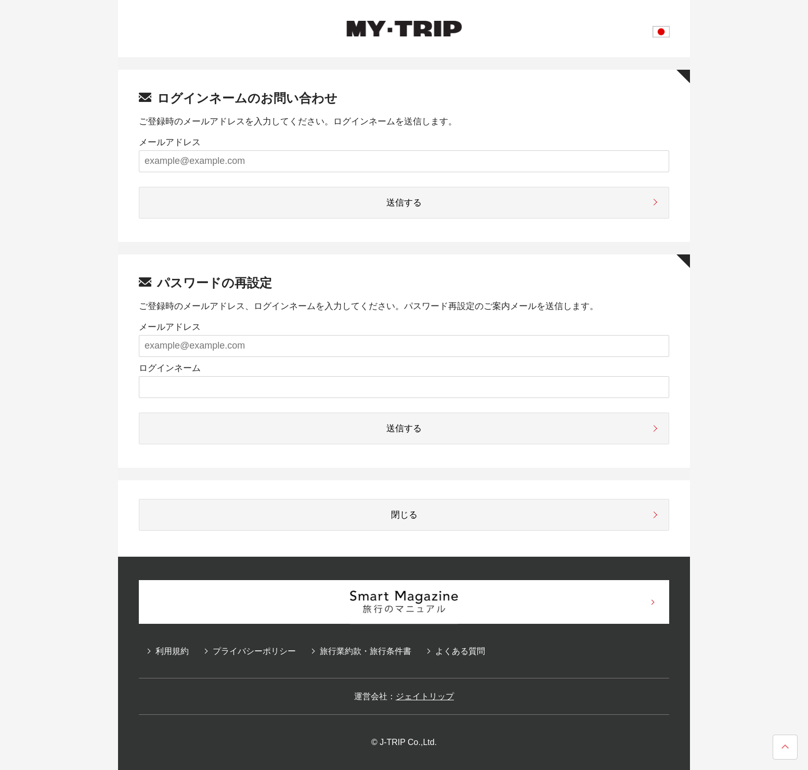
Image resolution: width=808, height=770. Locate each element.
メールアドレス (170, 142)
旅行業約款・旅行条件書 (365, 651)
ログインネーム (170, 368)
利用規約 (172, 651)
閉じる (404, 515)
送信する (404, 203)
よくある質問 (460, 651)
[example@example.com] (404, 161)
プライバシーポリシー (254, 651)
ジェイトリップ (425, 696)
